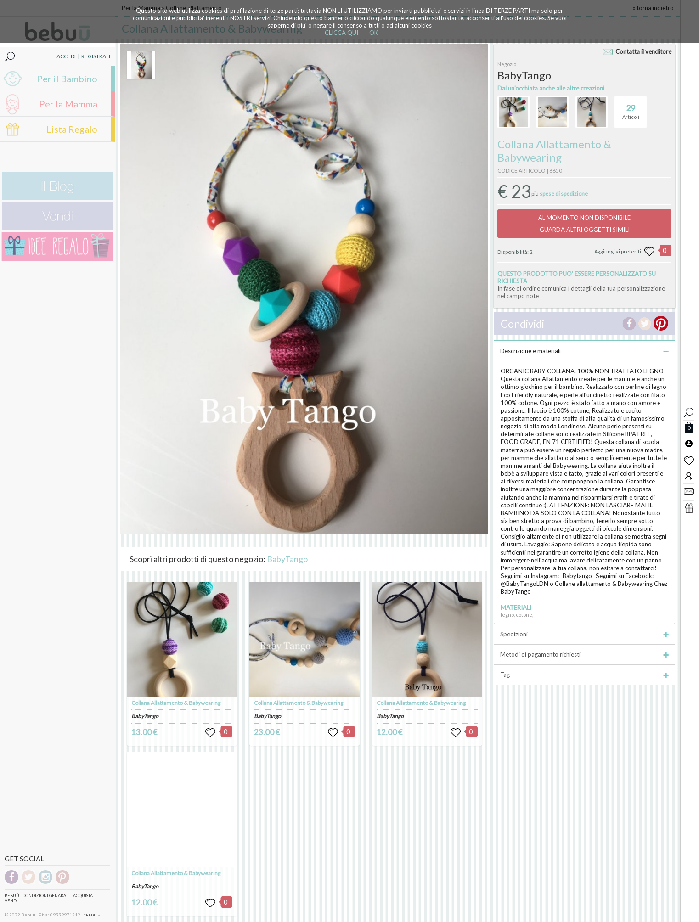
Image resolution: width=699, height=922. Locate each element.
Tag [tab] (584, 674)
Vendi (11, 900)
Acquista (83, 895)
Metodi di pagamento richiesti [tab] (584, 654)
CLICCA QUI (341, 32)
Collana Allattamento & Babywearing (175, 702)
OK (373, 32)
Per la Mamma (68, 103)
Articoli (630, 108)
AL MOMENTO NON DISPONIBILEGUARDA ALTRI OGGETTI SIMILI (584, 223)
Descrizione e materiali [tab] (584, 350)
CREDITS (92, 915)
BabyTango (287, 559)
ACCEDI (66, 56)
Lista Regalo (71, 129)
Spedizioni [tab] (584, 634)
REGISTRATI (95, 56)
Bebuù (12, 895)
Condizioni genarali (46, 895)
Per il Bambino (67, 78)
